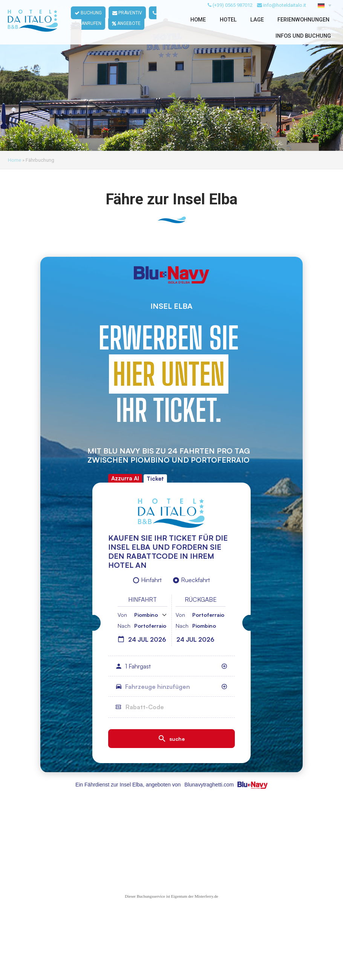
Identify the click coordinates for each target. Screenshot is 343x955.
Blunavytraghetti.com (209, 785)
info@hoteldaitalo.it (284, 14)
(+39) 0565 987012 (233, 14)
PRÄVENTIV (127, 22)
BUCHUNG (88, 22)
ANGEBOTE (126, 33)
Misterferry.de (206, 896)
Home (14, 160)
